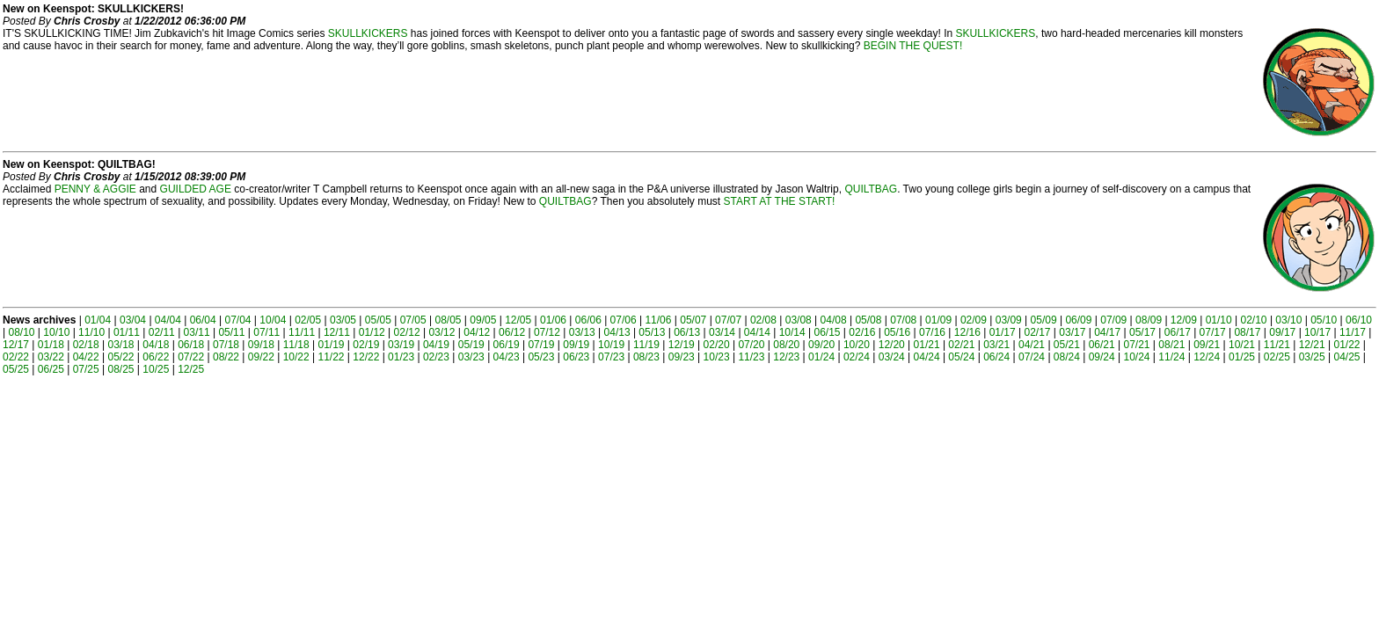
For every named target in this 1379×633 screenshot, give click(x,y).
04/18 (155, 344)
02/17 (1037, 332)
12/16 (967, 332)
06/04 (203, 320)
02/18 (86, 344)
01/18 (51, 344)
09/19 (576, 344)
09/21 (1206, 344)
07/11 (266, 332)
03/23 (471, 357)
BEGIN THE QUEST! (913, 46)
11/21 (1277, 344)
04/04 (168, 320)
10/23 (717, 357)
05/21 (1067, 344)
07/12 (547, 332)
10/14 (792, 332)
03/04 (133, 320)
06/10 (1359, 320)
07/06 (623, 320)
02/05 (308, 320)
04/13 (617, 332)
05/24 (961, 357)
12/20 (892, 344)
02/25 (1277, 357)
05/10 (1323, 320)
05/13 (651, 332)
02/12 (407, 332)
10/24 (1137, 357)
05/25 (16, 369)
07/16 (932, 332)
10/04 (272, 320)
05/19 (471, 344)
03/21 (996, 344)
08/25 (120, 369)
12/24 (1206, 357)
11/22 (330, 357)
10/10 (56, 332)
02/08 (763, 320)
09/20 (821, 344)
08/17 (1247, 332)
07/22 (191, 357)
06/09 (1078, 320)
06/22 (155, 357)
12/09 (1184, 320)
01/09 (938, 320)
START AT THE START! (779, 201)
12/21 (1312, 344)
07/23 (611, 357)
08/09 (1148, 320)
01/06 (553, 320)
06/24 (996, 357)
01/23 (401, 357)
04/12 (476, 332)
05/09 (1044, 320)
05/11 (231, 332)
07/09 (1113, 320)
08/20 (786, 344)
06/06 (588, 320)
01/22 (1346, 344)
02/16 (862, 332)
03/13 (582, 332)
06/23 (576, 357)
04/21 (1031, 344)
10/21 (1242, 344)
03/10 (1288, 320)
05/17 (1142, 332)
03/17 (1072, 332)
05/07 (693, 320)
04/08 (834, 320)
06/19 (506, 344)
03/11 (197, 332)
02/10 (1254, 320)
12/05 (518, 320)
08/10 (21, 332)
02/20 (717, 344)
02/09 (973, 320)
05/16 (897, 332)
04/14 (757, 332)
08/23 (646, 357)
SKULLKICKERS (368, 33)
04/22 (86, 357)
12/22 (366, 357)
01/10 (1219, 320)
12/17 (16, 344)
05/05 (378, 320)
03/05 (343, 320)
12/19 (681, 344)
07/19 (541, 344)
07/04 (238, 320)
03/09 (1009, 320)
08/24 (1067, 357)
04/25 (1346, 357)
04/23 (506, 357)
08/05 (447, 320)
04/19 (436, 344)
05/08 (868, 320)
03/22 (51, 357)
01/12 (372, 332)
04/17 (1107, 332)
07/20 (751, 344)
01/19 (330, 344)
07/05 (413, 320)
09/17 (1282, 332)
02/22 (16, 357)
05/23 (541, 357)
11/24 (1171, 357)
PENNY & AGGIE (95, 189)
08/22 (226, 357)
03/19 (401, 344)
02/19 (366, 344)
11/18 (296, 344)
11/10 (91, 332)
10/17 (1317, 332)
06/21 (1102, 344)
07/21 (1137, 344)
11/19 (646, 344)
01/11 (126, 332)
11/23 (751, 357)
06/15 (827, 332)
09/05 (483, 320)
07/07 (728, 320)
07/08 (903, 320)
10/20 (856, 344)
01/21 (927, 344)
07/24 (1031, 357)
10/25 (155, 369)
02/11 (162, 332)
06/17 (1177, 332)
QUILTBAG (870, 189)
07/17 (1213, 332)
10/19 (611, 344)
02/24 (856, 357)
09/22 (261, 357)
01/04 (97, 320)
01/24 (821, 357)
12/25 (191, 369)
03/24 (892, 357)
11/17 (1352, 332)
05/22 (120, 357)
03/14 (722, 332)
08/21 (1171, 344)
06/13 (687, 332)
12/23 (786, 357)
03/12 (441, 332)
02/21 (961, 344)
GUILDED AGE (195, 189)
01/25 (1242, 357)
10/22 (296, 357)
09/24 (1102, 357)
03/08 (798, 320)
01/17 (1002, 332)
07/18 (226, 344)
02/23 (436, 357)
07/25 (86, 369)
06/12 (512, 332)
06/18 (191, 344)
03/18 (120, 344)
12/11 (337, 332)
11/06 (658, 320)
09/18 (261, 344)
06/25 (51, 369)
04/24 (927, 357)
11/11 (301, 332)
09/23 (681, 357)
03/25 (1312, 357)
